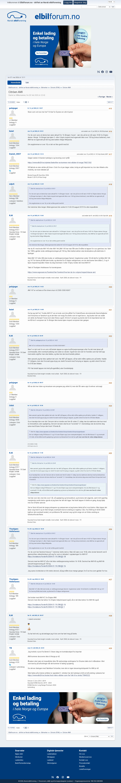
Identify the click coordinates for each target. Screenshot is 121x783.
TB (10, 648)
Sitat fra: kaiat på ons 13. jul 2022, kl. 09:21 (43, 188)
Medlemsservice (85, 757)
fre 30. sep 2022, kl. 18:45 (36, 579)
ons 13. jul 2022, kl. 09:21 (35, 131)
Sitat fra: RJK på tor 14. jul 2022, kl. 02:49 (42, 410)
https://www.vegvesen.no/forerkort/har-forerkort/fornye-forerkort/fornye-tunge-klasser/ (60, 431)
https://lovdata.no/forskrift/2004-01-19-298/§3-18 (47, 557)
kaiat (11, 131)
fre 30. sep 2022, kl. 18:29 (36, 529)
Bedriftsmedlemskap (23, 763)
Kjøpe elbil (19, 754)
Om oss (82, 754)
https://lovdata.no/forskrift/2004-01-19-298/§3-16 (47, 566)
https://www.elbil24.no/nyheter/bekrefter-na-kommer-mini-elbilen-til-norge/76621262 (60, 163)
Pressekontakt (84, 763)
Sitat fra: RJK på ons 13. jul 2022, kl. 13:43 (43, 584)
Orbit (11, 405)
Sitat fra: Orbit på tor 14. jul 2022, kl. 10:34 (43, 457)
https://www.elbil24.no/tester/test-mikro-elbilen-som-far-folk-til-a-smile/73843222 (59, 675)
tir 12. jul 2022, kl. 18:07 (35, 108)
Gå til (86, 736)
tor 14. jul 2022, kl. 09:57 (35, 382)
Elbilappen (51, 757)
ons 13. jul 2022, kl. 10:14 (35, 154)
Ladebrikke (19, 760)
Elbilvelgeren (52, 763)
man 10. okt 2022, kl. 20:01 (36, 648)
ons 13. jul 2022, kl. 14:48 (35, 309)
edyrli (11, 184)
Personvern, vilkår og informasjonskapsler (52, 781)
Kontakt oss (83, 760)
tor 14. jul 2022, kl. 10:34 (35, 405)
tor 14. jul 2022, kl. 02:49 (35, 336)
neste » (109, 97)
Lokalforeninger (85, 769)
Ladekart (50, 760)
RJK (11, 215)
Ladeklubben (52, 754)
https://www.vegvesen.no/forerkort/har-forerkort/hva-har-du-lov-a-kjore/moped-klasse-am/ (62, 272)
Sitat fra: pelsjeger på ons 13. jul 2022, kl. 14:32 (44, 340)
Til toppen (11, 728)
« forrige (101, 97)
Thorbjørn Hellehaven (14, 530)
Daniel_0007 (15, 154)
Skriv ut (110, 102)
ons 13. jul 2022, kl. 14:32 (35, 286)
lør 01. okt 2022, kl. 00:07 (35, 615)
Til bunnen (11, 102)
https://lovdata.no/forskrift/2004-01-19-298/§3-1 (46, 607)
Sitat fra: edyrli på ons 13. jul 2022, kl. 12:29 (43, 220)
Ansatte (82, 766)
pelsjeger (13, 108)
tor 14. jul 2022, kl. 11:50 (35, 453)
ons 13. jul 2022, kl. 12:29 (35, 184)
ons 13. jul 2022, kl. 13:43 (35, 215)
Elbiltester (19, 757)
